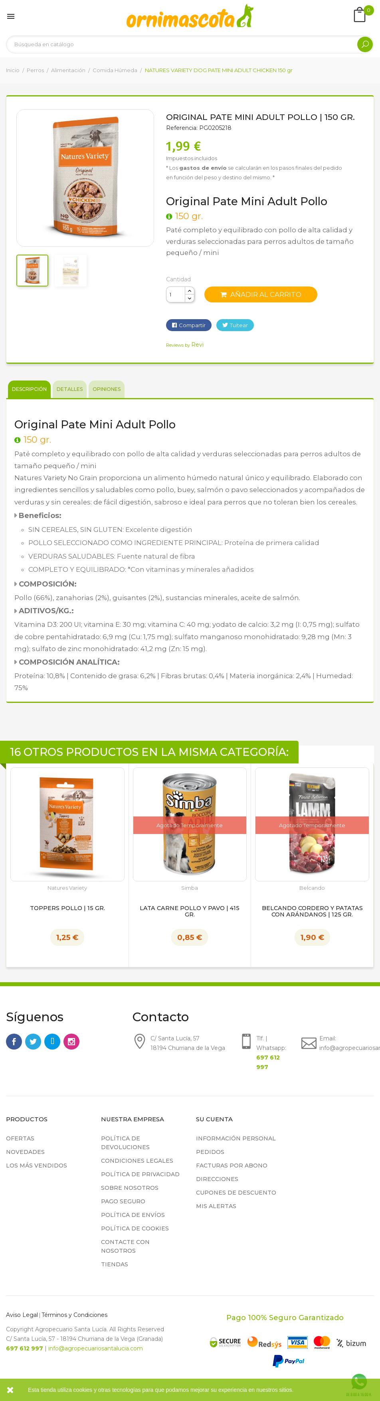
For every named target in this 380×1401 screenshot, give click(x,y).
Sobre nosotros (129, 1187)
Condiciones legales (137, 1160)
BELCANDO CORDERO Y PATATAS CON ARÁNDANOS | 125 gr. (312, 911)
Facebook (14, 1042)
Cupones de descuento (236, 1192)
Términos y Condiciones (74, 1315)
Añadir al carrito (260, 294)
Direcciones (217, 1179)
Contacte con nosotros (125, 1246)
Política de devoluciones (125, 1143)
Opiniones (107, 389)
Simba (189, 888)
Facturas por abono (231, 1165)
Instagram (71, 1042)
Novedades (25, 1152)
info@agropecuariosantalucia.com (95, 1348)
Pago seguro (123, 1201)
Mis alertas (216, 1206)
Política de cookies (135, 1228)
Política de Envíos (133, 1215)
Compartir (192, 325)
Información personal (236, 1138)
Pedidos (210, 1152)
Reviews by (185, 345)
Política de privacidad (140, 1174)
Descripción (29, 389)
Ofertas (20, 1138)
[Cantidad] (175, 294)
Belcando (312, 888)
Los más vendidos (36, 1165)
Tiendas (114, 1264)
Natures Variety (67, 888)
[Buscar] (190, 44)
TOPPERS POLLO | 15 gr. (67, 908)
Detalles (70, 389)
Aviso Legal (22, 1315)
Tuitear (239, 325)
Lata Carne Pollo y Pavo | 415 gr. (189, 911)
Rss (52, 1042)
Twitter (33, 1042)
